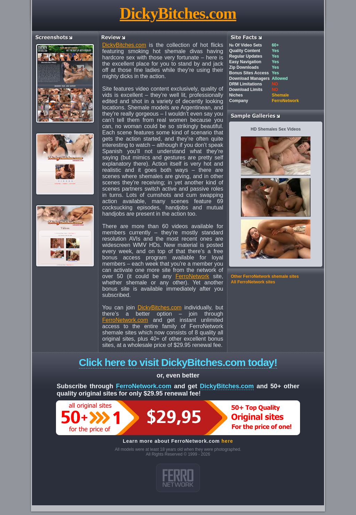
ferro (178, 478)
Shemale (280, 95)
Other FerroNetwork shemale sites (265, 276)
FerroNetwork (192, 276)
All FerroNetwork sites (253, 282)
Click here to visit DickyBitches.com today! (178, 362)
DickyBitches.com (178, 13)
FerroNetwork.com (125, 320)
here (227, 441)
